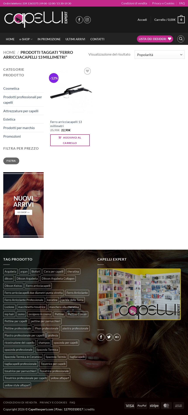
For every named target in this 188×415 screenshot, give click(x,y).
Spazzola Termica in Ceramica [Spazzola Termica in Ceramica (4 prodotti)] (23, 357)
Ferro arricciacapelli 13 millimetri (66, 124)
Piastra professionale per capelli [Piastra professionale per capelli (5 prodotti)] (24, 335)
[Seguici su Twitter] (109, 337)
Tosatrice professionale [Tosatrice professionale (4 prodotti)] (54, 371)
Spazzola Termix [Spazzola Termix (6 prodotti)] (56, 357)
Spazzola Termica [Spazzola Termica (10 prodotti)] (47, 349)
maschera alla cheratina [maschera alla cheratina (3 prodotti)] (64, 307)
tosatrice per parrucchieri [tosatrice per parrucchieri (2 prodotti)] (20, 371)
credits (90, 409)
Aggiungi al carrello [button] (72, 140)
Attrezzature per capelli (20, 111)
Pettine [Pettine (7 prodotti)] (59, 314)
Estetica (9, 119)
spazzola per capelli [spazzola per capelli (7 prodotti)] (66, 342)
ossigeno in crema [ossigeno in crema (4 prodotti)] (40, 314)
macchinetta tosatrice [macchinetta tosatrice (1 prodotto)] (31, 307)
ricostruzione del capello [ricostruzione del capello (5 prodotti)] (19, 342)
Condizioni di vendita (134, 3)
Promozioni (12, 136)
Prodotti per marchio (19, 128)
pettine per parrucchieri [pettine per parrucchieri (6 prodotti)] (45, 321)
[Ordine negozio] (160, 54)
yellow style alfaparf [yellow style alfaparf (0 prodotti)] (17, 385)
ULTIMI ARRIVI (75, 39)
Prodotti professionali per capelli (22, 100)
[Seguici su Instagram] (87, 19)
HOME (10, 39)
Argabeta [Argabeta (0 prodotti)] (10, 271)
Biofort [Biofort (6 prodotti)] (35, 271)
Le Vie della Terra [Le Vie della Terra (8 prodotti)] (72, 300)
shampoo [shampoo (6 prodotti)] (44, 342)
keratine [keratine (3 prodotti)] (52, 300)
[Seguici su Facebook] (79, 19)
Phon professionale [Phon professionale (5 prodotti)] (47, 328)
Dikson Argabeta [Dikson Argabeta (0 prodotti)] (27, 278)
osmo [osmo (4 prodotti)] (21, 314)
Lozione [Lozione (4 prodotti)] (9, 307)
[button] (142, 20)
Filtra (11, 160)
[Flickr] (117, 337)
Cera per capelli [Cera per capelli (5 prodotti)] (53, 271)
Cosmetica (11, 88)
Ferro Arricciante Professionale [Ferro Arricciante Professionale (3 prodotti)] (24, 300)
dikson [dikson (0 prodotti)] (9, 278)
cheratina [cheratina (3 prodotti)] (73, 271)
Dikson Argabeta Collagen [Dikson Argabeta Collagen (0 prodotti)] (58, 278)
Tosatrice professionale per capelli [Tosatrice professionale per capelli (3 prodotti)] (26, 378)
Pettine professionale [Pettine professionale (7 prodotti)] (18, 328)
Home (9, 52)
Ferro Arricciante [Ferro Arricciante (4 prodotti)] (77, 292)
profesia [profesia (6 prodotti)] (53, 335)
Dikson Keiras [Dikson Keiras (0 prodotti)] (13, 285)
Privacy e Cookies (163, 3)
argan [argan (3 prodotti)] (24, 271)
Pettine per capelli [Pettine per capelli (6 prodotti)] (16, 321)
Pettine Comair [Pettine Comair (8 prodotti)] (77, 314)
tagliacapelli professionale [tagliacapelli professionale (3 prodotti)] (21, 364)
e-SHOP (26, 39)
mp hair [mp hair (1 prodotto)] (9, 314)
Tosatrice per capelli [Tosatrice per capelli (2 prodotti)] (53, 364)
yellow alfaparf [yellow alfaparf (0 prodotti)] (60, 378)
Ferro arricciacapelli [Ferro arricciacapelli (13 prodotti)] (38, 285)
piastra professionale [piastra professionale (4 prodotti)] (75, 328)
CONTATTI (97, 39)
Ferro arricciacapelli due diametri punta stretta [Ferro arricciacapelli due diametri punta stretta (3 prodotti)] (34, 292)
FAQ (182, 3)
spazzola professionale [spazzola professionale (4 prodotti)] (19, 349)
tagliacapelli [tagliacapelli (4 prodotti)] (77, 357)
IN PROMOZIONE (49, 39)
